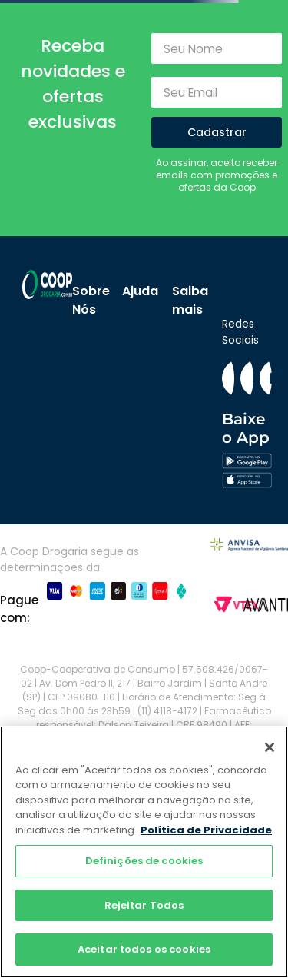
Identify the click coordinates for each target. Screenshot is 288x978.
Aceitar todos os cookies (144, 949)
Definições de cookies (144, 860)
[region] (144, 852)
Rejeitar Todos (144, 905)
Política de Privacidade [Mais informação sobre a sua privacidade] (206, 830)
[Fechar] (269, 747)
